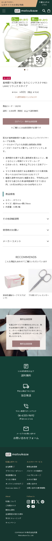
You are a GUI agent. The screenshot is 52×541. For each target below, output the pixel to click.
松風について (11, 501)
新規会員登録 (32, 467)
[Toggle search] (43, 11)
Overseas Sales (12, 488)
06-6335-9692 (26, 415)
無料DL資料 (10, 510)
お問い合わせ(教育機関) (36, 488)
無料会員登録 (26, 344)
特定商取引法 (11, 475)
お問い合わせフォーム (26, 438)
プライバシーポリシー (14, 471)
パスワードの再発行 (34, 471)
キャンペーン (11, 523)
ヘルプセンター (33, 475)
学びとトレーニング (13, 518)
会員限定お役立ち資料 (14, 514)
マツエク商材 (11, 479)
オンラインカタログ (13, 484)
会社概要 (9, 467)
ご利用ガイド (11, 506)
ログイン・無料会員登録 (26, 121)
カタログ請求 (32, 479)
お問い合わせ (32, 484)
